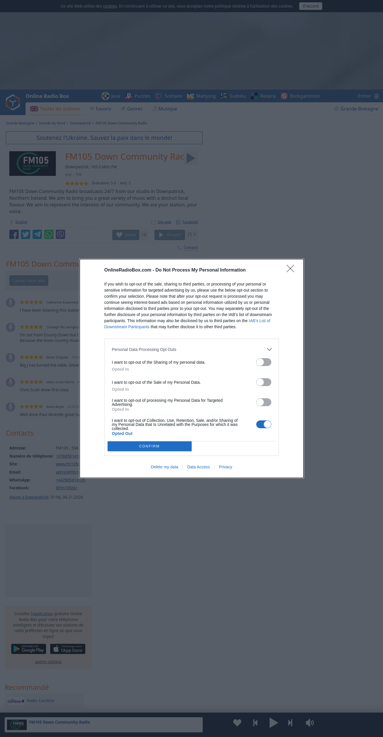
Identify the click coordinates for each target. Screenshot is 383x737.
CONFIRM (150, 446)
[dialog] (192, 368)
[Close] (292, 270)
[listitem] (191, 349)
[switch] (263, 362)
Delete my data (164, 467)
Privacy (225, 467)
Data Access (198, 467)
